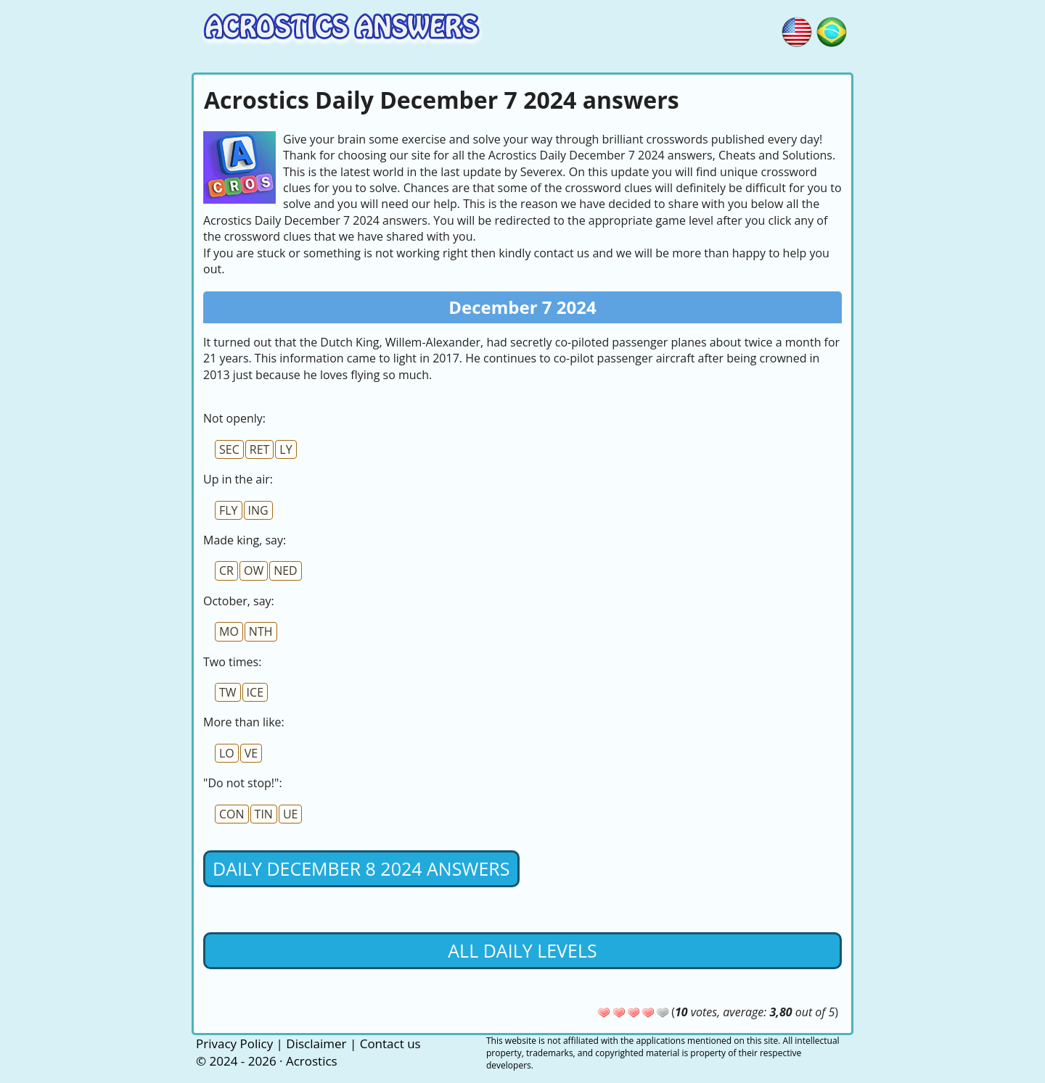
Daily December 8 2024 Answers (361, 868)
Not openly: (234, 418)
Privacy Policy (234, 1043)
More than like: (243, 722)
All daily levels (522, 950)
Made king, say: (244, 540)
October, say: (238, 601)
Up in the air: (238, 479)
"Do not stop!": (242, 783)
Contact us (390, 1043)
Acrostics (311, 1061)
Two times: (232, 662)
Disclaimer (316, 1043)
